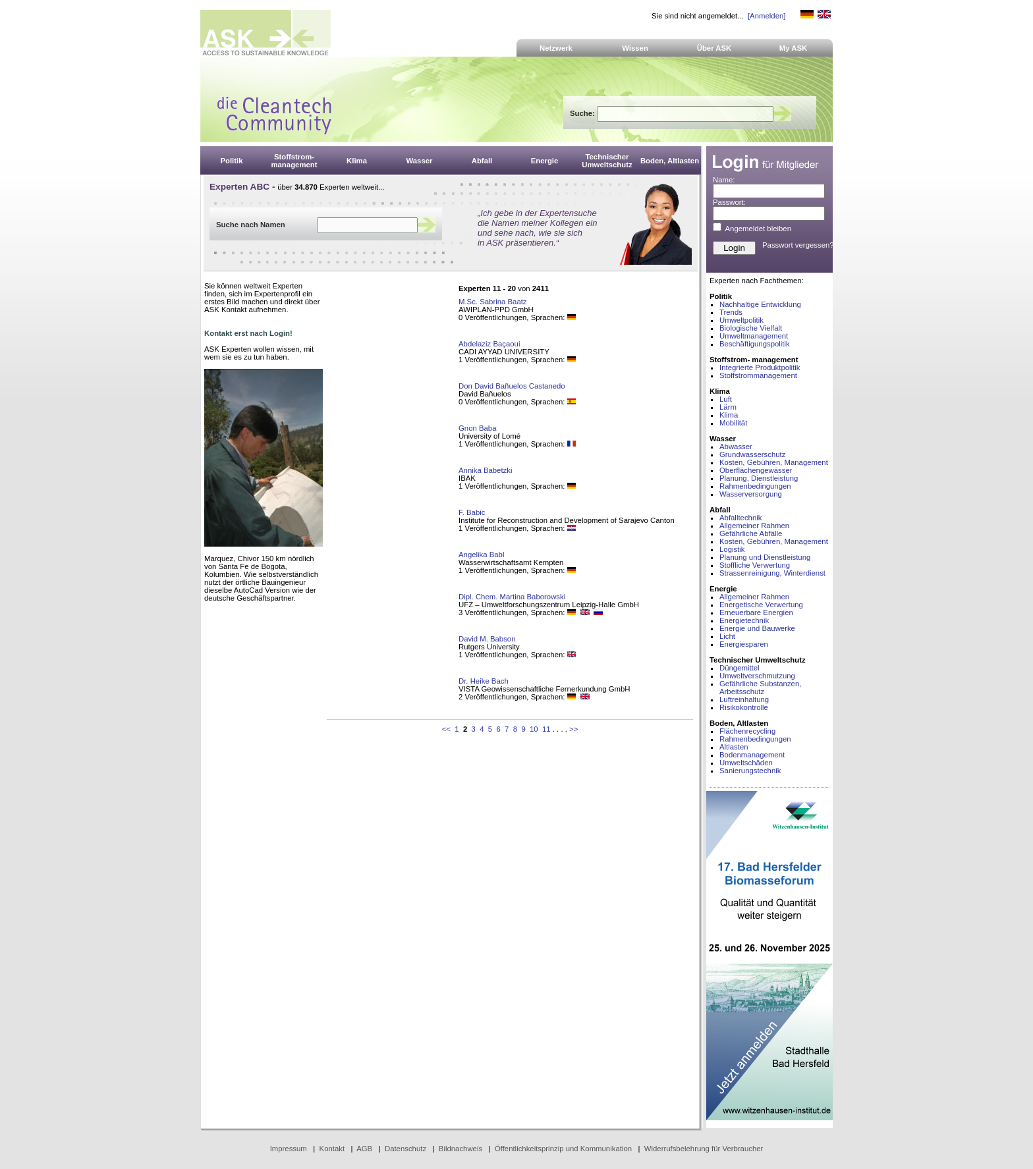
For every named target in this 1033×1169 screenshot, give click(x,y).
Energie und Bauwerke (757, 628)
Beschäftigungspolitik (754, 344)
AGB (364, 1149)
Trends (730, 312)
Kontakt (332, 1149)
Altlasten (733, 747)
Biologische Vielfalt (750, 328)
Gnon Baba (477, 428)
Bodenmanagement (752, 755)
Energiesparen (743, 644)
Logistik (732, 549)
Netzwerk (556, 48)
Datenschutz (405, 1149)
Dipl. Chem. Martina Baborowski (512, 597)
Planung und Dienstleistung (764, 557)
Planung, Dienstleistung (758, 478)
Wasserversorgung (750, 494)
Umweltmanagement (753, 336)
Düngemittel (739, 668)
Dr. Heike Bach (484, 681)
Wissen (635, 48)
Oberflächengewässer (756, 470)
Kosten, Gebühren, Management (773, 462)
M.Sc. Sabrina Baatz (493, 302)
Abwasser (735, 446)
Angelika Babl (481, 554)
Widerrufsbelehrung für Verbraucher (704, 1149)
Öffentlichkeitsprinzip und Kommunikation (563, 1149)
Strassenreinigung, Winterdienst (772, 573)
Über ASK (714, 48)
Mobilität (733, 423)
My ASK (793, 48)
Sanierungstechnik (750, 771)
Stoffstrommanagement (758, 375)
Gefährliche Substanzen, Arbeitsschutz (760, 687)
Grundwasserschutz (752, 454)
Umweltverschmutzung (757, 676)
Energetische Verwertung (761, 605)
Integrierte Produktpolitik (759, 367)
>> (573, 729)
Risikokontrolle (743, 707)
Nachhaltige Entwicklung (760, 304)
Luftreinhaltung (744, 699)
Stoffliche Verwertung (754, 565)
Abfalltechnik (740, 518)
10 (534, 729)
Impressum (288, 1149)
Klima (728, 415)
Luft (725, 399)
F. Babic (472, 512)
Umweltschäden (746, 763)
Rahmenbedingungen (755, 486)
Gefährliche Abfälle (750, 533)
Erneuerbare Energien (756, 612)
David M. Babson (487, 639)
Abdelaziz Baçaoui (489, 344)
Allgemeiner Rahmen (754, 526)
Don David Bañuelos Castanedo (512, 386)
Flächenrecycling (747, 731)
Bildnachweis (460, 1149)
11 (546, 729)
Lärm (728, 407)
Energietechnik (744, 620)
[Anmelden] (766, 16)
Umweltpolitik (741, 320)
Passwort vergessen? (798, 245)
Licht (727, 636)
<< (446, 729)
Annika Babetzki (485, 470)
